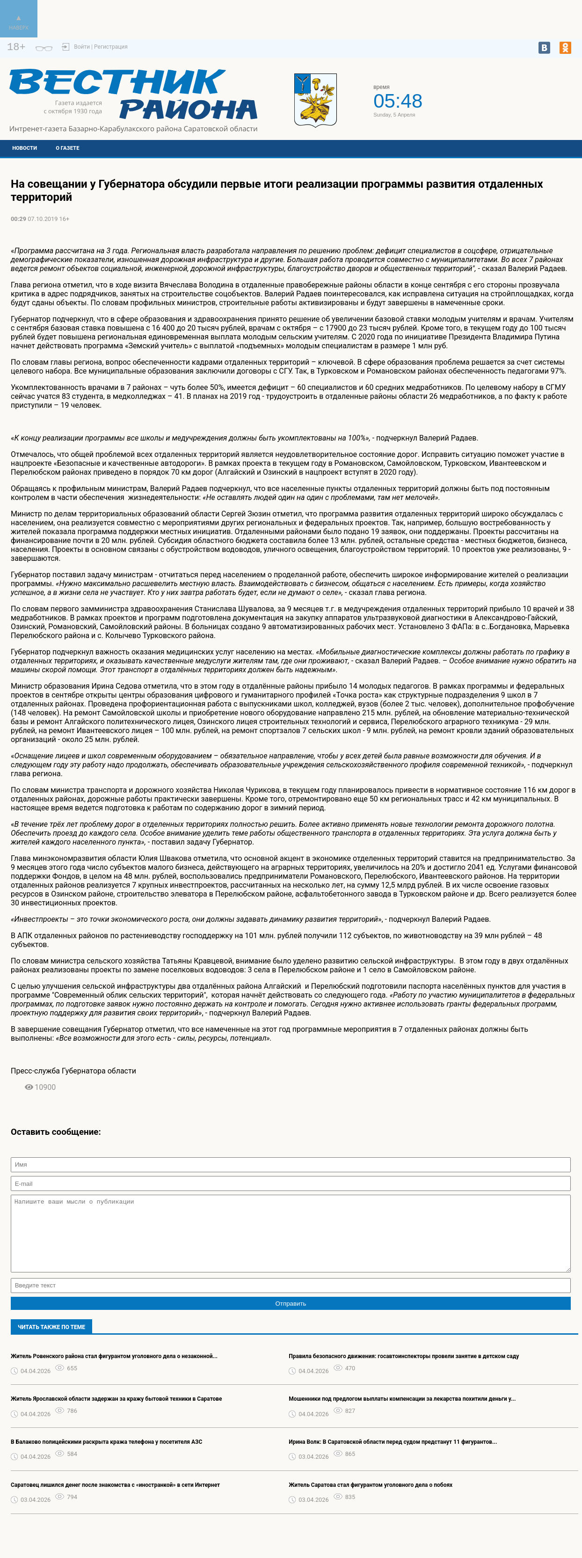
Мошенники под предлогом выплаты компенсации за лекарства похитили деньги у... (402, 1413)
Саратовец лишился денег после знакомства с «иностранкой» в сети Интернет (115, 1499)
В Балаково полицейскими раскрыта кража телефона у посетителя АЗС (106, 1456)
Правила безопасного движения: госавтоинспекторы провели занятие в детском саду (404, 1370)
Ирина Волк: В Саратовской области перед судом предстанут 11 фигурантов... (393, 1456)
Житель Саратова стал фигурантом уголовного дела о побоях (370, 1499)
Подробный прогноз (516, 96)
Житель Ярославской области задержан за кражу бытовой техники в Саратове (116, 1413)
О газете (67, 148)
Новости (24, 148)
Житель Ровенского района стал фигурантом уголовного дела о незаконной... (114, 1370)
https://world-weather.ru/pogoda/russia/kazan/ (516, 105)
